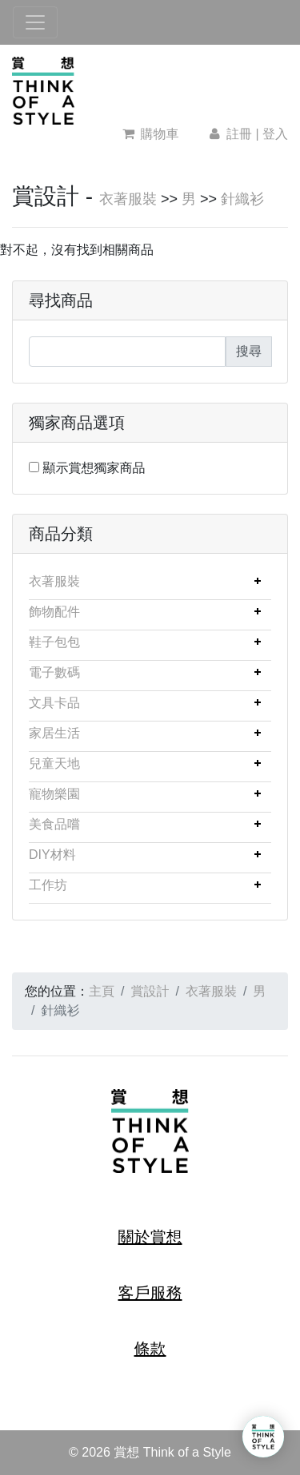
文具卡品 (54, 703)
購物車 (151, 134)
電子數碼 (54, 672)
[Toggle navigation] (35, 22)
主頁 (101, 991)
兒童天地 (54, 763)
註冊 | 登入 (247, 134)
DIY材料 (52, 854)
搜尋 (249, 351)
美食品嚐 (54, 824)
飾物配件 (54, 611)
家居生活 (54, 733)
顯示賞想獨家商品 (93, 468)
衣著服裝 (128, 199)
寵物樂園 (54, 794)
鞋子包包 (54, 642)
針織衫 (242, 199)
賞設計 (149, 991)
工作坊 (48, 885)
